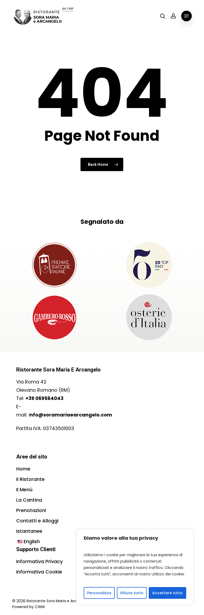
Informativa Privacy (39, 561)
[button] (186, 16)
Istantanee (29, 531)
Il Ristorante (30, 479)
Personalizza (99, 593)
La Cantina (29, 500)
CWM (40, 606)
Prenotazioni (31, 510)
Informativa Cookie (39, 571)
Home (23, 468)
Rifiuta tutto (131, 593)
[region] (134, 566)
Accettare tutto (167, 593)
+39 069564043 (44, 398)
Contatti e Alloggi (37, 520)
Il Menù (24, 489)
